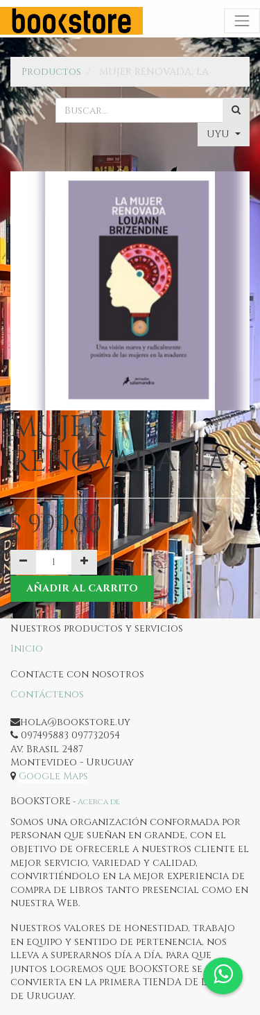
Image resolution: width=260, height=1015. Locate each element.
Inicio (26, 648)
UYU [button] (219, 134)
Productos (51, 71)
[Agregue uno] (84, 562)
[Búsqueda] (236, 110)
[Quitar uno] (23, 562)
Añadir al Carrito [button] (82, 588)
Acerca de (99, 802)
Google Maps (53, 776)
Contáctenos (47, 694)
